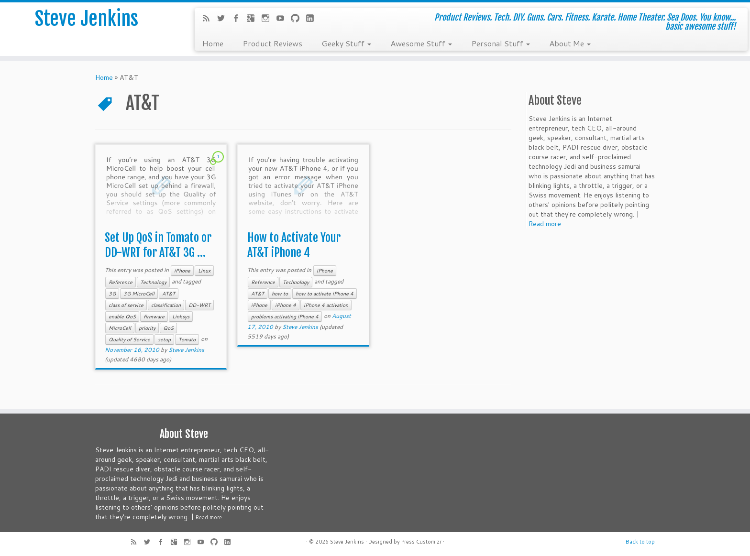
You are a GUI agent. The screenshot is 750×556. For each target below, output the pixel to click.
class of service (126, 305)
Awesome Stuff (421, 43)
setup (164, 339)
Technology (153, 282)
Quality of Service (129, 339)
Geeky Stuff (346, 43)
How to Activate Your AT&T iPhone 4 (294, 245)
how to (280, 293)
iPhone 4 (285, 305)
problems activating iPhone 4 (285, 316)
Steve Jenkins (86, 18)
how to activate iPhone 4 (324, 293)
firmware (154, 316)
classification (166, 305)
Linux (204, 270)
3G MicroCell (138, 293)
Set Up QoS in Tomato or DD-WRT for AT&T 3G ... (158, 245)
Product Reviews (272, 43)
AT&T (168, 293)
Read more (545, 224)
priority (147, 328)
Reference (120, 282)
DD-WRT (199, 305)
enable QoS (122, 316)
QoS (168, 328)
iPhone (182, 270)
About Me (570, 43)
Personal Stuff (500, 43)
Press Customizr (421, 541)
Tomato (187, 339)
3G (112, 293)
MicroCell (120, 328)
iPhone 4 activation (326, 305)
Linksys (180, 316)
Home (212, 43)
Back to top (640, 541)
